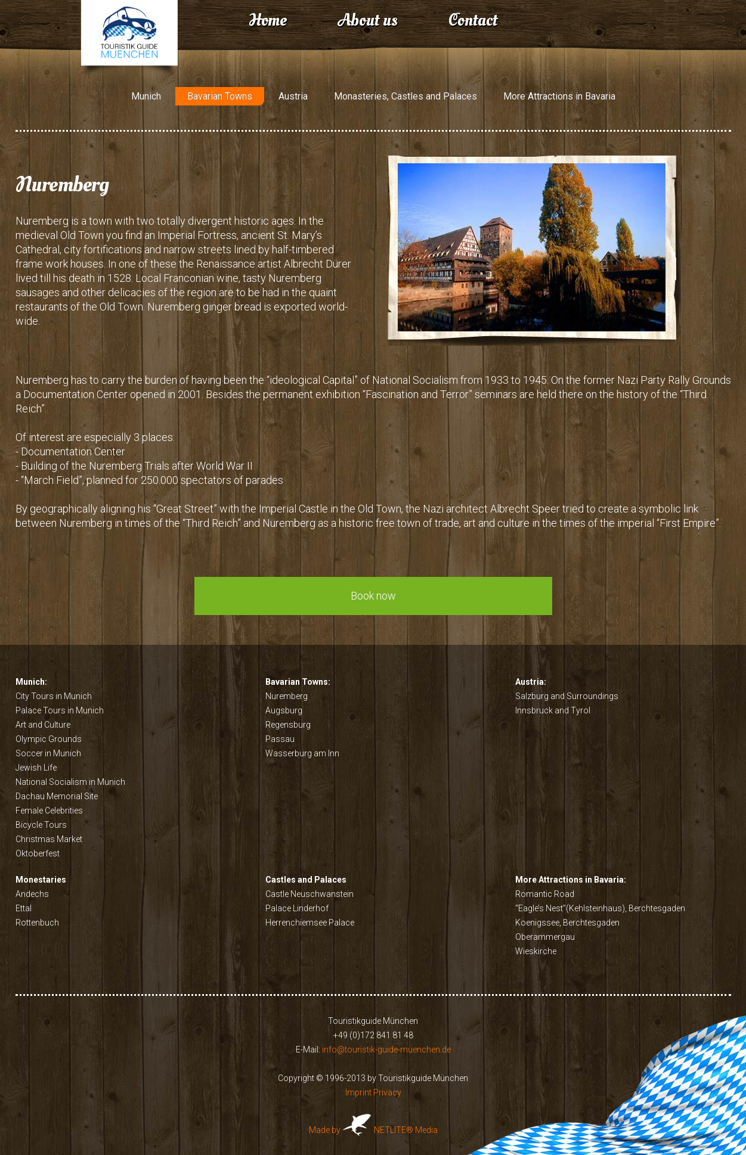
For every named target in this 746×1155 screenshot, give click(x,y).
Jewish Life (36, 767)
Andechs (32, 894)
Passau (280, 739)
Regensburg (288, 724)
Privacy (387, 1092)
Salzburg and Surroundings (566, 696)
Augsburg (283, 710)
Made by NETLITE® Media (373, 1130)
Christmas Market (49, 839)
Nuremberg (286, 696)
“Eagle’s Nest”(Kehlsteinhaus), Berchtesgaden (600, 908)
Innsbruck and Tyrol (552, 710)
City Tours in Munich (54, 696)
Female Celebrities (49, 810)
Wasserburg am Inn (302, 753)
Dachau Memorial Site (57, 796)
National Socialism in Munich (70, 782)
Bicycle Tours (41, 825)
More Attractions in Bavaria (559, 96)
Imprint (358, 1092)
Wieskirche (535, 951)
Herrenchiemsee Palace (309, 922)
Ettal (24, 908)
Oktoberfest (38, 853)
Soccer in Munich (48, 753)
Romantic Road (544, 894)
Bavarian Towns (219, 96)
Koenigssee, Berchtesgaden (567, 922)
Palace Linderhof (297, 908)
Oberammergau (545, 937)
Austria (293, 96)
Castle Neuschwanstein (309, 894)
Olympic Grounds (49, 739)
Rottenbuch (37, 922)
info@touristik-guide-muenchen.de (386, 1049)
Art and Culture (43, 724)
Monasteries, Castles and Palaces (405, 96)
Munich (146, 96)
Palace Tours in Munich (60, 710)
